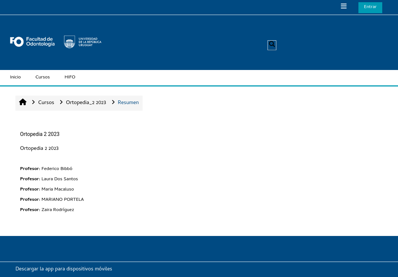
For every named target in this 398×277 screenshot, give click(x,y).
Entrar (370, 7)
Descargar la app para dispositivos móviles (63, 269)
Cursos (43, 77)
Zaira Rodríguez (57, 210)
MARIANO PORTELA (62, 200)
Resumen (128, 103)
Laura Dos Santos (59, 179)
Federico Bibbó (56, 169)
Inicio (15, 77)
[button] (272, 45)
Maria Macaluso (57, 189)
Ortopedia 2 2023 (40, 134)
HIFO (70, 77)
